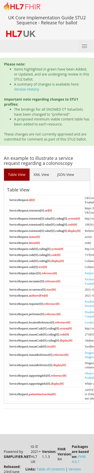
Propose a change (70, 461)
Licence (46, 461)
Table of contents (51, 456)
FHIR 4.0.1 (79, 446)
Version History (26, 89)
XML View (41, 174)
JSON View (65, 174)
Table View (17, 174)
